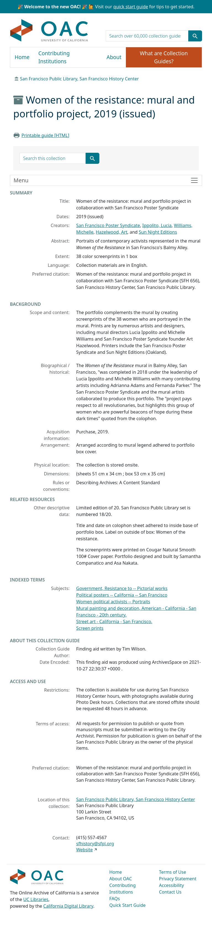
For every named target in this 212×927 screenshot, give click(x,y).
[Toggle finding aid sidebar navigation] (106, 180)
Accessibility (171, 885)
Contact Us (170, 892)
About (114, 57)
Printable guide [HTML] (45, 135)
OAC (49, 31)
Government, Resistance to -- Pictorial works (122, 588)
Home (22, 57)
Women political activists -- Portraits (113, 602)
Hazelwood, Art (111, 232)
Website (84, 850)
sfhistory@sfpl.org (95, 844)
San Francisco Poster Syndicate (108, 225)
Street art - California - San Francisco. (114, 621)
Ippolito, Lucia (157, 225)
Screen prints (90, 628)
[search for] (147, 35)
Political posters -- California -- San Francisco (121, 595)
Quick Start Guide (127, 905)
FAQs (114, 899)
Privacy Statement (178, 879)
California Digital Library (68, 906)
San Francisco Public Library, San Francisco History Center (79, 79)
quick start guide (130, 7)
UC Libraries (35, 899)
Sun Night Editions (158, 232)
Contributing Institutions (54, 57)
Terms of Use (172, 872)
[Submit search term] (195, 35)
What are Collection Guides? (164, 57)
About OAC (120, 879)
